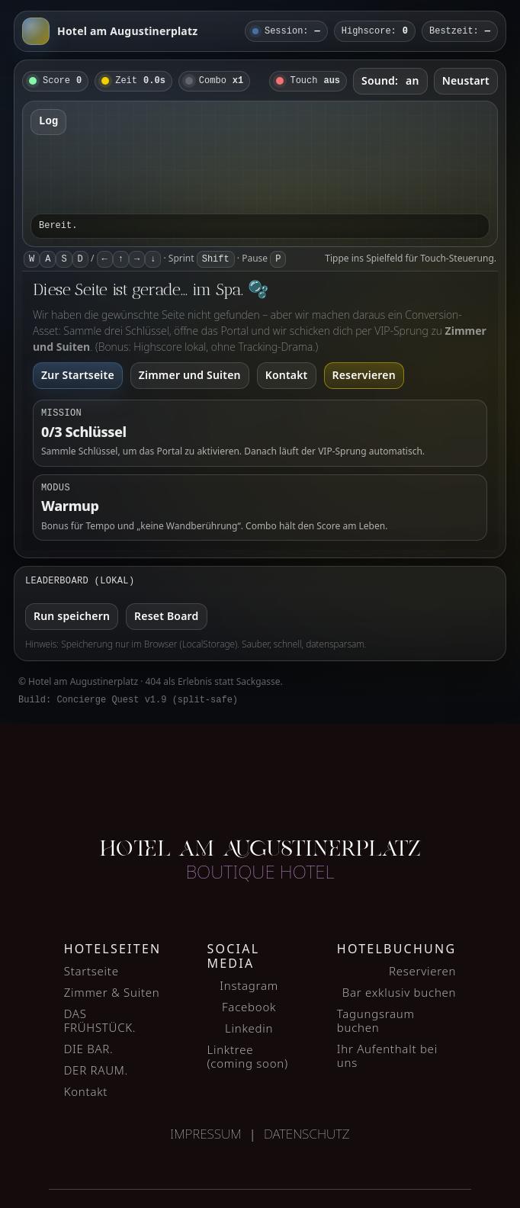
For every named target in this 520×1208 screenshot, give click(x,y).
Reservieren (364, 375)
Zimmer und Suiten (190, 375)
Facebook (249, 1007)
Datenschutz (307, 1133)
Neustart (466, 80)
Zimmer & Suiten (112, 992)
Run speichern (72, 616)
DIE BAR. (89, 1048)
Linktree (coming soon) (247, 1056)
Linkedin (249, 1028)
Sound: (390, 80)
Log (48, 121)
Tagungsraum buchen (376, 1020)
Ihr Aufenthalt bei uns (387, 1055)
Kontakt (286, 375)
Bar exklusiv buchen (399, 992)
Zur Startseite (77, 375)
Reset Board (166, 616)
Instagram (249, 985)
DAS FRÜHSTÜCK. (100, 1020)
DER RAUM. (96, 1070)
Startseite (91, 971)
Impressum (205, 1133)
